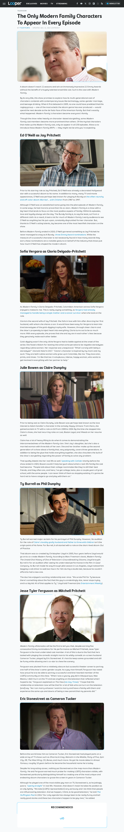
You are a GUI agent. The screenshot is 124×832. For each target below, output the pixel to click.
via (71, 682)
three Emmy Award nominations (70, 234)
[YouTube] (81, 4)
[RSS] (102, 4)
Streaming (61, 3)
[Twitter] (85, 4)
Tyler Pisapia (24, 28)
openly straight (35, 785)
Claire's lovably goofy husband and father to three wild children (64, 542)
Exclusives (31, 3)
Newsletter (113, 4)
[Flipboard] (94, 4)
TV (52, 3)
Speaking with (72, 461)
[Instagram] (89, 4)
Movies (44, 3)
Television (22, 11)
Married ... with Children (51, 199)
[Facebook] (77, 4)
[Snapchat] (98, 4)
